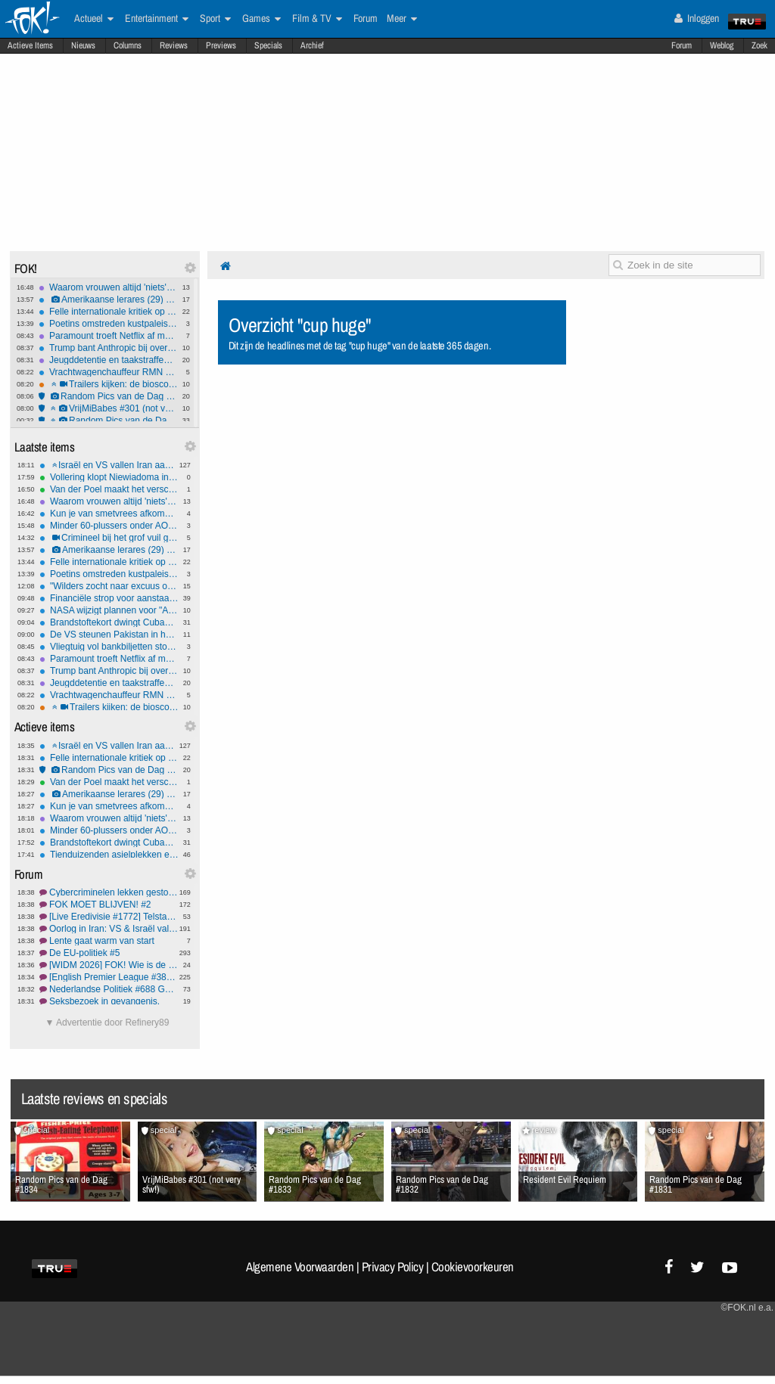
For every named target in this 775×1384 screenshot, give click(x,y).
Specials (268, 45)
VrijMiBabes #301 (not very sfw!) (108, 408)
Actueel (94, 18)
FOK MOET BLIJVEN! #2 (109, 904)
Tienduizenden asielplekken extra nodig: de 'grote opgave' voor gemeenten (109, 854)
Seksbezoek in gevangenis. (109, 1001)
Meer (402, 18)
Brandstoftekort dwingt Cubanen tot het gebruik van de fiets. (109, 622)
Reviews (174, 45)
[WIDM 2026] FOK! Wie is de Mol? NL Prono (109, 965)
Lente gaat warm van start (109, 940)
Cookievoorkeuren (472, 1266)
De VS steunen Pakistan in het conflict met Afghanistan (109, 634)
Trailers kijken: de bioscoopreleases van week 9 (108, 384)
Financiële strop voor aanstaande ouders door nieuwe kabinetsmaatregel (109, 598)
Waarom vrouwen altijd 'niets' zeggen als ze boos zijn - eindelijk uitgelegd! (108, 287)
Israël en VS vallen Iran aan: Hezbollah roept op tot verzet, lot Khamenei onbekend (109, 465)
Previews (221, 45)
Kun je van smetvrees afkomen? (109, 513)
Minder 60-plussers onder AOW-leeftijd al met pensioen (109, 525)
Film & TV (317, 18)
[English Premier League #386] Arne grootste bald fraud (109, 977)
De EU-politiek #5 (109, 952)
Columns (128, 45)
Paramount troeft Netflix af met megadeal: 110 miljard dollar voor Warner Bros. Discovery (108, 335)
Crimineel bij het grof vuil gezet (109, 537)
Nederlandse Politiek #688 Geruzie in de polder (109, 989)
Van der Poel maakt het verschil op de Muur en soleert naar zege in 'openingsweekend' (109, 489)
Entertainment (156, 18)
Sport (215, 18)
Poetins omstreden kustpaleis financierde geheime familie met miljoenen (108, 323)
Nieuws (83, 45)
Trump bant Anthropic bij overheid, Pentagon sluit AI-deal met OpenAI (108, 347)
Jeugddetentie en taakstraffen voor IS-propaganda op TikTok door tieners (108, 360)
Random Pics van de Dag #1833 (108, 420)
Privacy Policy (393, 1266)
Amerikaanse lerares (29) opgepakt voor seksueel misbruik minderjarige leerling (108, 299)
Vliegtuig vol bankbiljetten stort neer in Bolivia (109, 646)
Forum (681, 45)
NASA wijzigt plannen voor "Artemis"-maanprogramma (109, 610)
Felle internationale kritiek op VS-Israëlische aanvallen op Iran (108, 311)
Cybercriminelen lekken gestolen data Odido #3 (109, 892)
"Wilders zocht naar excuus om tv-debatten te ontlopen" (109, 586)
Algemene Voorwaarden (299, 1266)
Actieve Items (30, 45)
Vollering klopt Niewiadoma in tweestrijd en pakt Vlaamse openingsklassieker (109, 477)
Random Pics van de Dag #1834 (108, 396)
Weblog (721, 45)
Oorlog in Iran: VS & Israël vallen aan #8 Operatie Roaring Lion (109, 928)
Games (261, 18)
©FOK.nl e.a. (747, 1307)
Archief (312, 45)
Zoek (759, 45)
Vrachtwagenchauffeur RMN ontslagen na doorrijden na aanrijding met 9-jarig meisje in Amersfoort (108, 372)
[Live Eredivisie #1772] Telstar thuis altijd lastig (109, 916)
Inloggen (696, 18)
